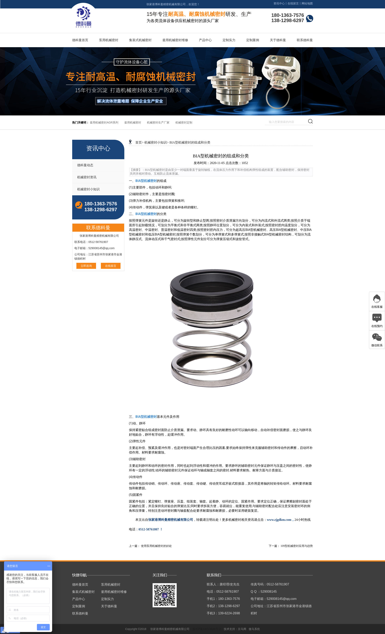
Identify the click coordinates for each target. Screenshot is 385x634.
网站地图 (307, 3)
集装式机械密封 (140, 40)
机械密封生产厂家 (158, 122)
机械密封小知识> (156, 142)
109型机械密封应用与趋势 (297, 545)
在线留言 (293, 3)
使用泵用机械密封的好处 (156, 545)
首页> (139, 142)
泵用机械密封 (108, 40)
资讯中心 (279, 3)
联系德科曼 (305, 40)
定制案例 (252, 40)
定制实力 (229, 40)
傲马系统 (254, 629)
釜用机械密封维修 (175, 40)
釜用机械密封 (132, 122)
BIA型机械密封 (146, 180)
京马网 (242, 629)
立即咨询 (86, 265)
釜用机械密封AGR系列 (104, 122)
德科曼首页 (80, 40)
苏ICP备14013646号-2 (206, 629)
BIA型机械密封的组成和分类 (189, 142)
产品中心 (205, 40)
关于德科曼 (278, 40)
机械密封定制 (183, 122)
